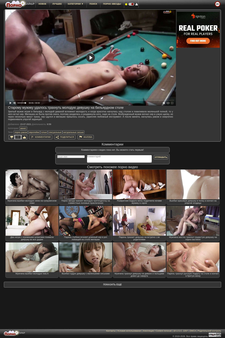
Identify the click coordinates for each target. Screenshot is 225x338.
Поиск (93, 4)
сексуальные (55, 132)
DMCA (193, 331)
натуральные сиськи (73, 132)
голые (44, 132)
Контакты (111, 331)
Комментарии (43, 137)
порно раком (20, 132)
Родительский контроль (209, 331)
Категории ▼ (76, 4)
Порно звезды (112, 4)
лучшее (57, 4)
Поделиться (67, 137)
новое (42, 4)
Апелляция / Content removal (157, 331)
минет (23, 128)
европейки (34, 132)
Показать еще (112, 284)
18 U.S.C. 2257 (180, 331)
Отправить (161, 157)
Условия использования (129, 331)
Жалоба (88, 137)
